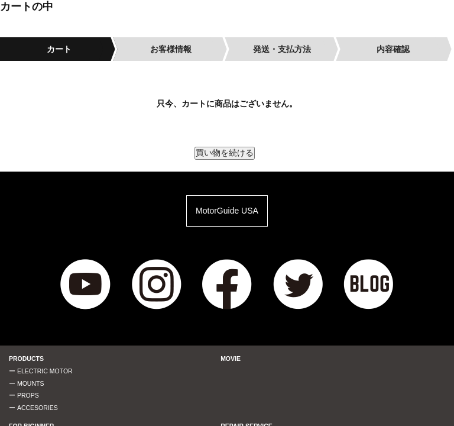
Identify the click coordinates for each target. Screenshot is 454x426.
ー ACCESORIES (33, 407)
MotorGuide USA (227, 210)
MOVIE (230, 358)
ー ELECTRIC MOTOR (41, 371)
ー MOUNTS (26, 383)
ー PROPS (24, 395)
